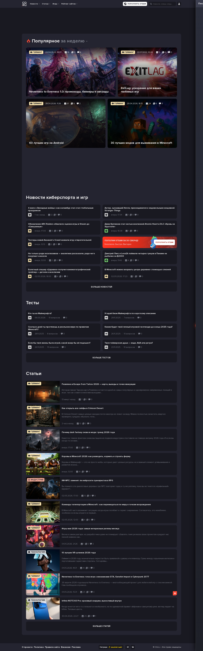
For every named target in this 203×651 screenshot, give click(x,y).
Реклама (76, 647)
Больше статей (101, 626)
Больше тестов (102, 357)
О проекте (27, 647)
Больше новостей (101, 287)
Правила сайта (52, 647)
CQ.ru (157, 647)
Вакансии (65, 647)
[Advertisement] (101, 168)
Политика (39, 647)
